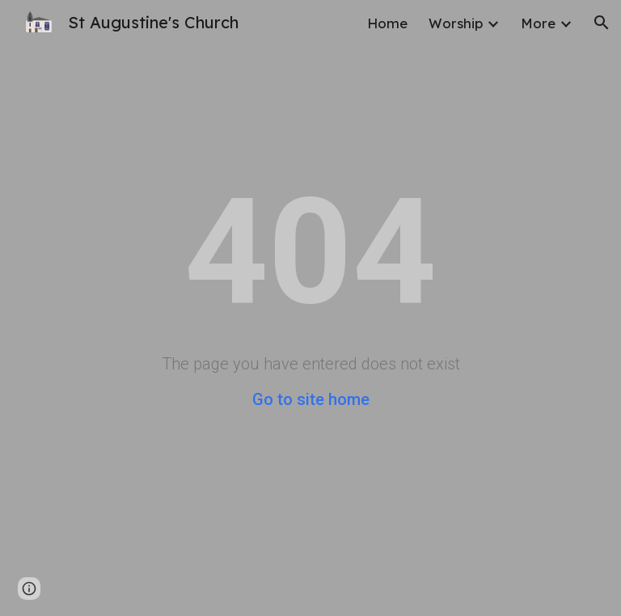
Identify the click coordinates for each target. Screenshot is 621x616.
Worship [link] (456, 23)
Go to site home (311, 399)
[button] (601, 22)
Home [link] (387, 23)
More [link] (538, 23)
